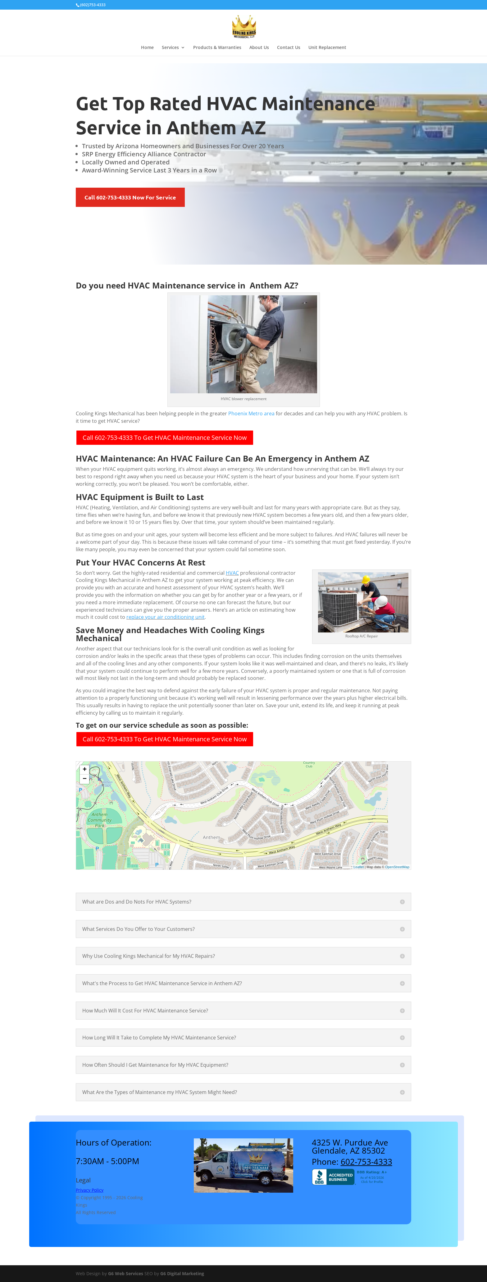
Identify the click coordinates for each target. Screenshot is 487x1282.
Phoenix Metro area (251, 413)
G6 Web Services (125, 1273)
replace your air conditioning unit (165, 617)
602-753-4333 (366, 1161)
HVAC (232, 573)
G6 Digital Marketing (182, 1273)
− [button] (85, 779)
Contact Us (288, 47)
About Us (259, 47)
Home (147, 47)
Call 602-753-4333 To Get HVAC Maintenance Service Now (165, 437)
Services (170, 47)
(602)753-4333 (93, 4)
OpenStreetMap (397, 867)
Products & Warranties (217, 47)
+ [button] (85, 770)
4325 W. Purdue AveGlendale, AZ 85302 (350, 1146)
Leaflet (358, 867)
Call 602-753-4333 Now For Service (130, 197)
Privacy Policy (89, 1190)
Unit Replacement (327, 47)
